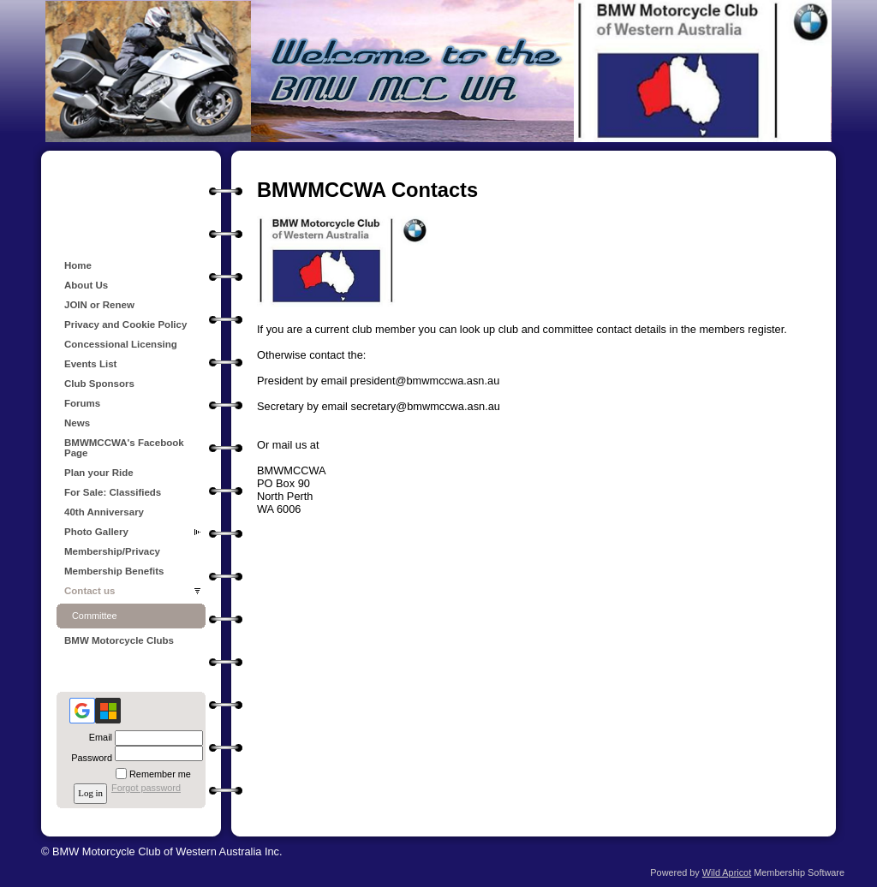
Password (88, 758)
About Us (86, 285)
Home (78, 265)
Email (97, 737)
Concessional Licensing (120, 344)
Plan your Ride (99, 472)
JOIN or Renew (99, 305)
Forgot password (146, 788)
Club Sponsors (99, 383)
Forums (82, 403)
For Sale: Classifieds (112, 492)
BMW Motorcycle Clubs (119, 640)
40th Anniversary (104, 512)
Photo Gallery (96, 532)
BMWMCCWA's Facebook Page (124, 448)
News (77, 423)
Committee (94, 615)
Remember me (160, 774)
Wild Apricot (726, 872)
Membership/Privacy (112, 551)
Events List (90, 364)
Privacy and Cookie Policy (125, 324)
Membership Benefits (114, 571)
